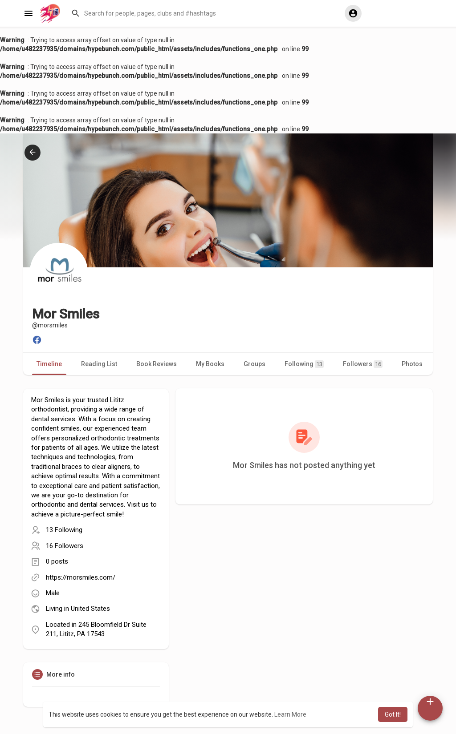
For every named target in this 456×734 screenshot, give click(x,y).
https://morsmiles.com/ (80, 577)
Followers (363, 364)
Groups (254, 363)
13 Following (64, 530)
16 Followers (64, 546)
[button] (204, 13)
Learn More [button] (290, 714)
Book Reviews (156, 363)
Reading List (99, 363)
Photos (412, 363)
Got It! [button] (393, 714)
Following (304, 364)
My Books (210, 363)
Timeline (49, 363)
